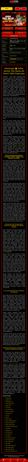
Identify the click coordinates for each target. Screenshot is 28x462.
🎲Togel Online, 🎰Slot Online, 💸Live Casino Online (17, 41)
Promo (3, 460)
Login (17, 460)
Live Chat (24, 460)
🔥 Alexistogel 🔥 (14, 38)
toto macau (18, 144)
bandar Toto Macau (13, 364)
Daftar (10, 460)
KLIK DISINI (12, 62)
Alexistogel (5, 76)
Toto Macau (7, 255)
